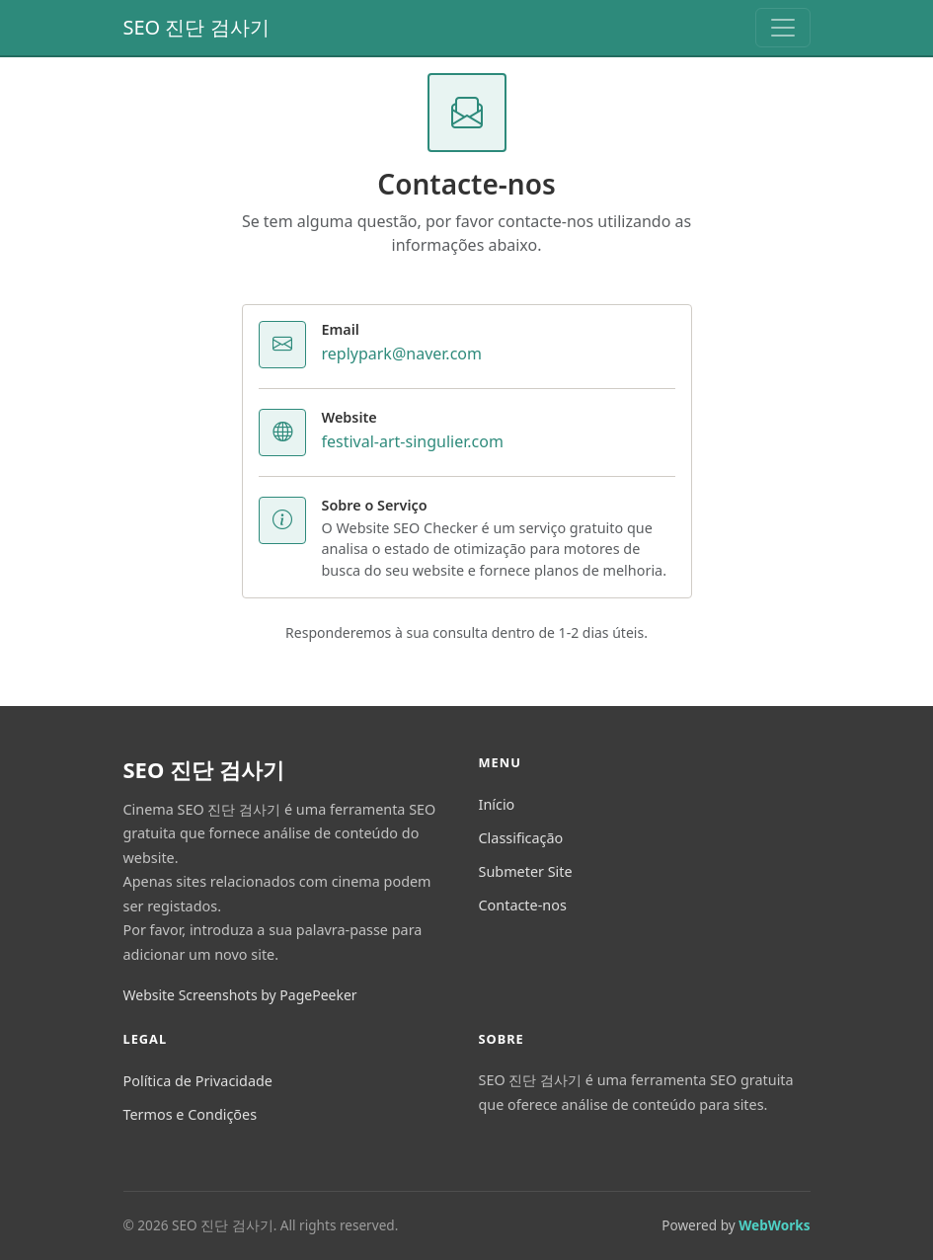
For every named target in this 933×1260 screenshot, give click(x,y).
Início (497, 804)
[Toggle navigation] (783, 27)
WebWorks (774, 1225)
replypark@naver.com (402, 353)
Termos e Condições (190, 1114)
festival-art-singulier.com (413, 441)
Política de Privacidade (197, 1080)
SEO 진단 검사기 (196, 27)
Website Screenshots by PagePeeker (240, 994)
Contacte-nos (523, 905)
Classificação (521, 837)
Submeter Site (526, 871)
